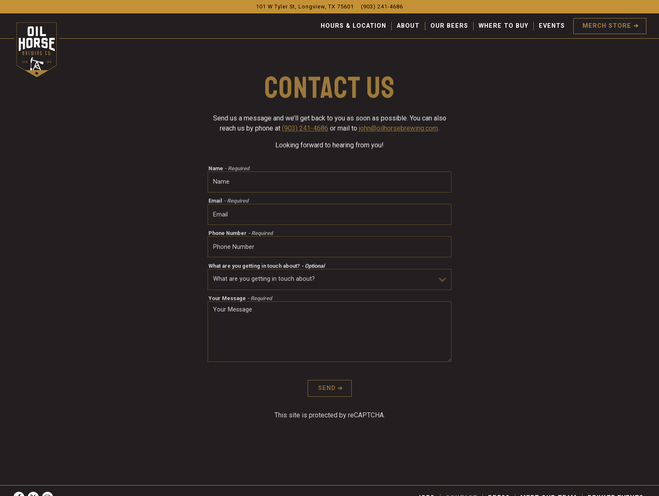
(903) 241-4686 (305, 129)
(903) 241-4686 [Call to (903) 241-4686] (382, 6)
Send (327, 389)
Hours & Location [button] (353, 25)
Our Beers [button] (449, 25)
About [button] (408, 25)
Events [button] (552, 25)
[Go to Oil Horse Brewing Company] (305, 7)
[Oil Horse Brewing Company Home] (37, 49)
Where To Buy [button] (503, 25)
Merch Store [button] (607, 25)
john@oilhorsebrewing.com (398, 129)
